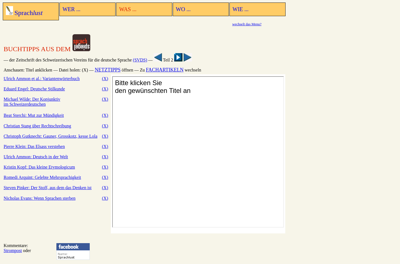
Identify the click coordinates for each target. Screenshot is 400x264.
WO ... (183, 9)
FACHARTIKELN (165, 70)
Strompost (13, 250)
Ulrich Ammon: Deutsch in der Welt (36, 156)
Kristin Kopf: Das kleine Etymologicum (39, 167)
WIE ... (240, 9)
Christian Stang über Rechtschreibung (37, 126)
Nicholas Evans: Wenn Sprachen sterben (40, 198)
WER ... (71, 9)
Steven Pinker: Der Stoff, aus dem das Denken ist (48, 187)
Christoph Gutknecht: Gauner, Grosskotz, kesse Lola (51, 136)
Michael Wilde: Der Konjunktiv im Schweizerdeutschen (32, 102)
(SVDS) (140, 60)
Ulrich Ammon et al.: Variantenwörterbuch (42, 78)
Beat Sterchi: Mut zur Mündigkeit (34, 115)
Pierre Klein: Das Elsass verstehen (34, 146)
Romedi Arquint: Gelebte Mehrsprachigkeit (42, 177)
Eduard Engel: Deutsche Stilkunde (34, 89)
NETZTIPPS (108, 70)
